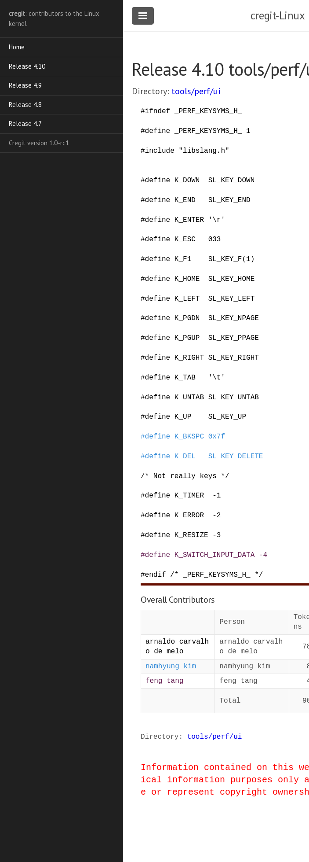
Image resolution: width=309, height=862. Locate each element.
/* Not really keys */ (185, 476)
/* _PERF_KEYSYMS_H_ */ (216, 575)
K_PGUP (187, 338)
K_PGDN (187, 318)
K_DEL (185, 456)
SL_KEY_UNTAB (233, 397)
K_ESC (185, 239)
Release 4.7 (25, 123)
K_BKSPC (189, 437)
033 (214, 239)
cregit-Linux (278, 15)
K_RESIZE (191, 535)
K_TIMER (189, 496)
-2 (216, 515)
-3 (216, 535)
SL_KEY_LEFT (231, 299)
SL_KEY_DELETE (235, 456)
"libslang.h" (203, 151)
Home (17, 47)
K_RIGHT (189, 358)
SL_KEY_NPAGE (233, 318)
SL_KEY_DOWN (231, 180)
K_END (185, 200)
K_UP (182, 417)
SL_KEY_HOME (231, 279)
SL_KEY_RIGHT (233, 358)
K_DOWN (187, 180)
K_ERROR (189, 515)
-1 (216, 496)
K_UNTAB (189, 397)
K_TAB (185, 378)
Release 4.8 (25, 104)
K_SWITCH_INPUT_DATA (214, 555)
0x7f (216, 437)
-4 (263, 555)
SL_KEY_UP (227, 417)
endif (155, 575)
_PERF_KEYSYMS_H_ (208, 111)
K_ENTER (189, 220)
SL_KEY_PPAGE (233, 338)
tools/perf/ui (196, 91)
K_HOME (187, 279)
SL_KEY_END (229, 200)
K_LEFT (187, 299)
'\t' (216, 378)
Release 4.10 (27, 66)
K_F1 (182, 259)
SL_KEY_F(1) (231, 259)
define (158, 131)
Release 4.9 (25, 85)
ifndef (158, 111)
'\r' (216, 220)
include (159, 151)
